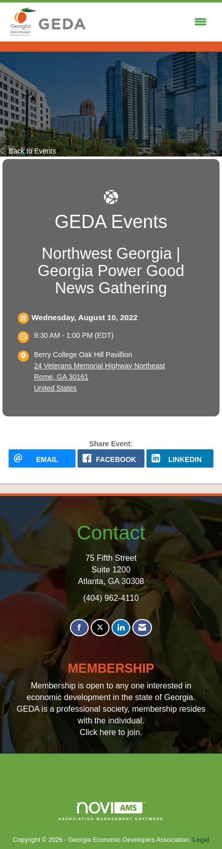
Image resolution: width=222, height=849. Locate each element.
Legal (201, 839)
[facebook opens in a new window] (111, 458)
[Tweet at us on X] (100, 628)
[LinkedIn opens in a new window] (179, 458)
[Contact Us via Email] (142, 628)
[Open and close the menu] (150, 22)
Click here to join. (111, 732)
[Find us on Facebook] (79, 628)
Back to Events (28, 151)
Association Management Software (111, 811)
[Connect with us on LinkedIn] (121, 628)
